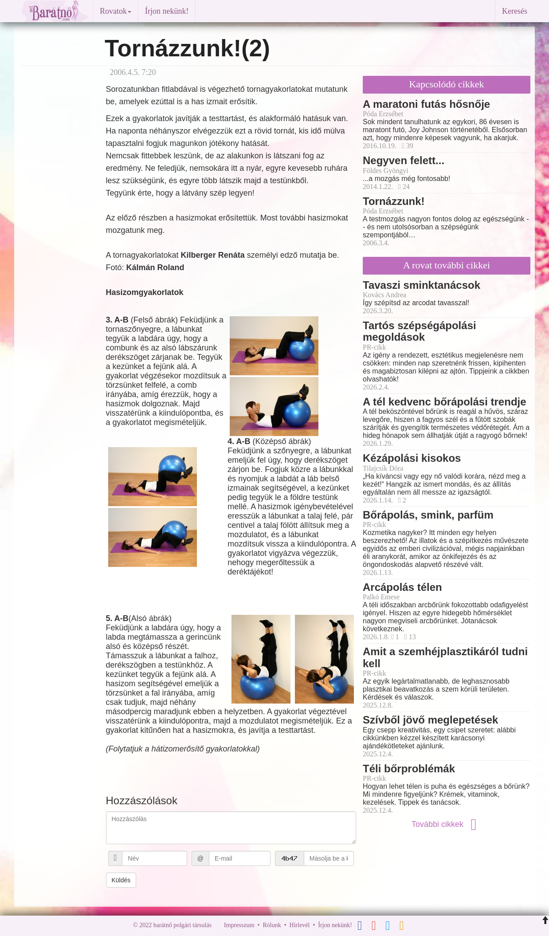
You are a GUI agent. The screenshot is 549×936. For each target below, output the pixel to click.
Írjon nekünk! (166, 11)
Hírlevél (300, 925)
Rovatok (115, 11)
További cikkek (447, 824)
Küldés (121, 880)
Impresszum (239, 925)
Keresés (514, 11)
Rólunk (272, 925)
